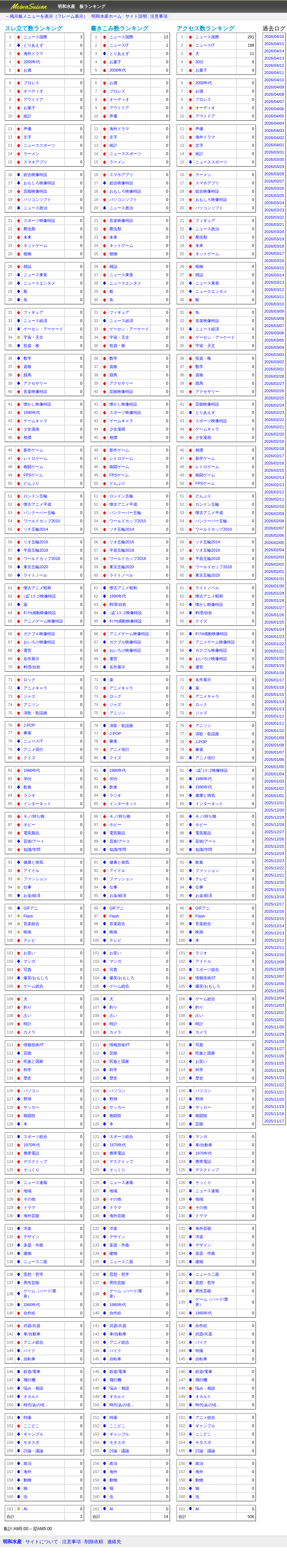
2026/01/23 (274, 636)
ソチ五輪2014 (35, 529)
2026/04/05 (274, 116)
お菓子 (29, 108)
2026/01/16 (274, 687)
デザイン (31, 1237)
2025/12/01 (274, 1020)
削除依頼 (93, 1541)
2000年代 (31, 62)
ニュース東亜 (35, 275)
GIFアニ (30, 908)
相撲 (27, 437)
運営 (27, 650)
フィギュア (33, 312)
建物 (27, 1253)
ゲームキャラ (35, 421)
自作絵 (29, 1313)
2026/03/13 (274, 282)
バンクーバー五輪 (39, 512)
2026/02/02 (274, 564)
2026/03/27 (274, 181)
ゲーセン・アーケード (43, 329)
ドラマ (29, 1207)
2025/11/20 (274, 1099)
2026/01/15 (274, 694)
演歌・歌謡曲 (35, 713)
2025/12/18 (274, 897)
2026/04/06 (274, 109)
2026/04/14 (274, 51)
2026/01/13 (274, 709)
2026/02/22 (274, 420)
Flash (28, 916)
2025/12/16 (274, 911)
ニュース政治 (35, 208)
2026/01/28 (274, 600)
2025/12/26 (274, 839)
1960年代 (31, 1304)
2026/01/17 (274, 680)
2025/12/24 (274, 853)
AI (25, 1509)
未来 (27, 237)
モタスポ (31, 1442)
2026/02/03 (274, 557)
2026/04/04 (274, 123)
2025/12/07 (274, 976)
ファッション (35, 879)
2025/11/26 (274, 1056)
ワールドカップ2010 (41, 521)
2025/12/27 (274, 832)
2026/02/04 (274, 550)
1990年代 (31, 412)
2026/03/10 (274, 304)
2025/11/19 (274, 1106)
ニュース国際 (35, 37)
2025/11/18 (274, 1114)
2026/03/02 (274, 362)
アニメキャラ (35, 688)
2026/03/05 (274, 340)
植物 (27, 254)
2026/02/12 (274, 492)
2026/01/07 (274, 752)
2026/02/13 (274, 485)
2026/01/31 (274, 579)
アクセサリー (35, 383)
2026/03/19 (274, 239)
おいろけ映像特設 (39, 642)
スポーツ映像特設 (39, 220)
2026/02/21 (274, 427)
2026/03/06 (274, 333)
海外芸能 (31, 1216)
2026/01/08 (274, 745)
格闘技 (29, 1115)
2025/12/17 (274, 904)
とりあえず (33, 45)
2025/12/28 (274, 824)
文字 (27, 137)
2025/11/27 (274, 1049)
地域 (27, 1191)
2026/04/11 (274, 72)
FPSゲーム (33, 475)
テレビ (29, 940)
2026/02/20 (274, 434)
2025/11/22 (274, 1085)
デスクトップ (35, 1161)
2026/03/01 (274, 369)
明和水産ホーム (106, 16)
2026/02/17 (274, 456)
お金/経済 (31, 895)
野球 (27, 1099)
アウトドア (33, 99)
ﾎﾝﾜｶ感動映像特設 (39, 613)
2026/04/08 (274, 94)
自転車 (29, 1359)
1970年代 (31, 1145)
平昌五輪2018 (35, 550)
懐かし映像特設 (37, 404)
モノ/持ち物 (33, 816)
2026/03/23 (274, 210)
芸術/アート (33, 841)
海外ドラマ (33, 53)
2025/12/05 (274, 991)
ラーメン (31, 153)
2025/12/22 (274, 868)
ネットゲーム (35, 245)
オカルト (31, 1396)
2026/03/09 (274, 311)
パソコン (31, 1090)
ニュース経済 (35, 320)
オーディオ (33, 91)
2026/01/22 (274, 644)
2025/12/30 (274, 810)
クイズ (29, 758)
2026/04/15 (274, 44)
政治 (27, 1463)
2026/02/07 (274, 528)
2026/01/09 (274, 738)
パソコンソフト (37, 199)
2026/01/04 (274, 774)
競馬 (27, 375)
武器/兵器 (31, 1325)
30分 (27, 778)
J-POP (29, 725)
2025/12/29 (274, 817)
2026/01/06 (274, 759)
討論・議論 (33, 1451)
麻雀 (27, 733)
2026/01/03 (274, 781)
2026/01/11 (274, 723)
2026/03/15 (274, 268)
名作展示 (31, 658)
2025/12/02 (274, 1012)
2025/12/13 (274, 933)
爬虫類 (29, 229)
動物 (27, 1480)
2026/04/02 (274, 138)
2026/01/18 (274, 673)
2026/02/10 (274, 506)
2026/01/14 (274, 702)
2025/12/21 (274, 875)
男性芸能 (31, 1282)
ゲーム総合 (33, 986)
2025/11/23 (274, 1077)
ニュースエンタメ (39, 283)
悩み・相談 (33, 1388)
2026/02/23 (274, 412)
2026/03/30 (274, 159)
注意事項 (159, 16)
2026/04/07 (274, 101)
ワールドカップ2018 (41, 558)
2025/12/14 (274, 926)
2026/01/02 (274, 788)
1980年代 (31, 770)
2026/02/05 (274, 542)
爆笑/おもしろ (35, 978)
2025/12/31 (274, 803)
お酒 (27, 70)
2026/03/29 (274, 166)
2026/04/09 (274, 87)
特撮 (27, 1417)
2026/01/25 (274, 622)
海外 (27, 1471)
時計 (27, 1024)
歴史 (27, 1078)
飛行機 (29, 1380)
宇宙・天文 (33, 337)
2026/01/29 (274, 593)
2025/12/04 (274, 998)
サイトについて (41, 1541)
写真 (27, 969)
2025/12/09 (274, 962)
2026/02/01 (274, 571)
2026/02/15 (274, 470)
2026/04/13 (274, 58)
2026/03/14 (274, 275)
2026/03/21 (274, 224)
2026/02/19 (274, 441)
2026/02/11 (274, 499)
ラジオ (29, 795)
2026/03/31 (274, 152)
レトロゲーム (35, 458)
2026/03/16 (274, 260)
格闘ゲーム (33, 467)
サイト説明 (136, 16)
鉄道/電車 (31, 1371)
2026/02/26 (274, 391)
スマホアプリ (35, 162)
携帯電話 (31, 1153)
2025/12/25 (274, 846)
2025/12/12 (274, 940)
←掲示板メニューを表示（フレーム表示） (46, 16)
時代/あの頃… (35, 1405)
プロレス (31, 83)
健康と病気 (33, 862)
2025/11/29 (274, 1034)
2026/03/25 (274, 195)
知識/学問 (31, 849)
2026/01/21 (274, 651)
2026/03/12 (274, 289)
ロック (29, 679)
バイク (29, 1350)
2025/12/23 (274, 861)
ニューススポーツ (39, 145)
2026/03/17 (274, 253)
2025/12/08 (274, 969)
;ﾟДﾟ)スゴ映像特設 (39, 596)
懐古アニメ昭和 (37, 588)
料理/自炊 (31, 667)
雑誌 (27, 266)
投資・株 (31, 345)
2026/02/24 (274, 405)
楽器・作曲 (33, 1245)
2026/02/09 (274, 514)
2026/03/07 (274, 326)
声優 (27, 129)
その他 (29, 1199)
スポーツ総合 (35, 1136)
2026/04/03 (274, 130)
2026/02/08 (274, 521)
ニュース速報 (35, 1182)
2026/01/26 (274, 615)
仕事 (27, 887)
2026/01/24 (274, 629)
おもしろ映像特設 (39, 183)
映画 (27, 932)
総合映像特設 (35, 174)
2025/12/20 (274, 882)
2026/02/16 (274, 463)
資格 (27, 366)
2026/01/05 (274, 767)
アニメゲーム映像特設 (43, 621)
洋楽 (27, 1228)
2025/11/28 (274, 1041)
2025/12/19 (274, 889)
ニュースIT (33, 741)
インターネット (37, 803)
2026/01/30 (274, 586)
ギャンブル (33, 1434)
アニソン (31, 704)
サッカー (31, 1107)
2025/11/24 (274, 1070)
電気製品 (31, 833)
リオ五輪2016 (35, 542)
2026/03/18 (274, 246)
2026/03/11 (274, 297)
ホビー (29, 824)
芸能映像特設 (35, 191)
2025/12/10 (274, 955)
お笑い (29, 953)
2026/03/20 (274, 232)
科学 (27, 1070)
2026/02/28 (274, 376)
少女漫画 (31, 429)
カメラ (29, 1032)
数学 (27, 358)
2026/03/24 (274, 203)
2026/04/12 (274, 65)
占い (27, 1015)
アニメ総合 (33, 1342)
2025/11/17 (274, 1121)
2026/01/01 (274, 795)
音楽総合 (31, 923)
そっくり (31, 1170)
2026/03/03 (274, 354)
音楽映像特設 (35, 391)
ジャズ (29, 696)
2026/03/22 (274, 217)
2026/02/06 (274, 535)
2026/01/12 (274, 716)
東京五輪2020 (35, 567)
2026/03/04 (274, 347)
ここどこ (31, 1426)
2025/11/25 (274, 1063)
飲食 (27, 787)
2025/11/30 (274, 1027)
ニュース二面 (35, 1261)
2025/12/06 (274, 983)
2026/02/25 (274, 398)
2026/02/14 (274, 477)
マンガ (29, 961)
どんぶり (31, 483)
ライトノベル (35, 575)
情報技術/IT (33, 1045)
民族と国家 (33, 1061)
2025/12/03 (274, 1005)
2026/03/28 (274, 174)
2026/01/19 (274, 665)
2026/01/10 (274, 730)
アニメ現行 (33, 749)
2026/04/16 (274, 36)
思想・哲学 (33, 1274)
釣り (27, 1007)
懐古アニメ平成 (37, 504)
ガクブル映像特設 (39, 634)
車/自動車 (31, 1334)
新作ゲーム (33, 450)
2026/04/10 (274, 80)
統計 (27, 116)
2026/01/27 (274, 608)
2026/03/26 (274, 188)
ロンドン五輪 (35, 496)
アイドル (31, 870)
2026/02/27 (274, 383)
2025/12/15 (274, 918)
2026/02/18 (274, 448)
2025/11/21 (274, 1092)
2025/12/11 (274, 947)
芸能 (27, 1053)
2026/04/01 (274, 145)
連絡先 (114, 1541)
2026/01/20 (274, 658)
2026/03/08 (274, 318)
